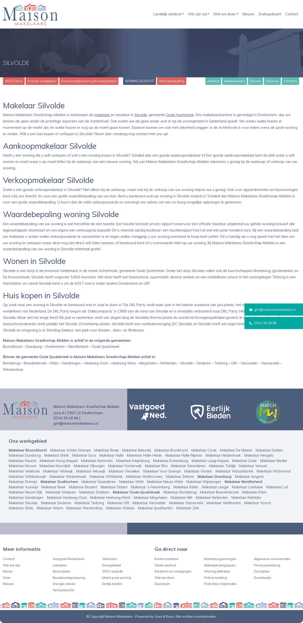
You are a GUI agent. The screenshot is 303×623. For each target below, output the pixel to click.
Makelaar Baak (106, 450)
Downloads (262, 578)
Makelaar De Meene (236, 450)
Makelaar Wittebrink (106, 476)
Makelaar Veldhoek (24, 471)
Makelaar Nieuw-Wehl (165, 482)
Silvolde (140, 115)
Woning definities (217, 571)
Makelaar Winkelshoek (68, 476)
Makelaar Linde (244, 461)
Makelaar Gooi (84, 455)
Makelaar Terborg (89, 503)
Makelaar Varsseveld (186, 503)
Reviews (272, 81)
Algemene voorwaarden (272, 559)
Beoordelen (62, 571)
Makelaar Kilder (186, 487)
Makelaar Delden (269, 450)
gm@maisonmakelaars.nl (272, 309)
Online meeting (215, 578)
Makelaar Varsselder (149, 503)
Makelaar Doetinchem (59, 482)
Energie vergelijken (42, 81)
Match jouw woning (116, 578)
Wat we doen (224, 14)
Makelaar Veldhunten (224, 503)
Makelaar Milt (181, 497)
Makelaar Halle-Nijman (183, 455)
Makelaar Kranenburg (170, 461)
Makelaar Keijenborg (133, 461)
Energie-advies (64, 584)
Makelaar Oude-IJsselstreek (136, 492)
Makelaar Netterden (212, 497)
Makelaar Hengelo (259, 455)
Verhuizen (109, 559)
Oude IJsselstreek (180, 115)
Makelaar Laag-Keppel (210, 461)
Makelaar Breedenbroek (219, 492)
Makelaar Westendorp (84, 508)
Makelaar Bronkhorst (171, 450)
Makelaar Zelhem (180, 476)
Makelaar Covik (204, 450)
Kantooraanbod (166, 559)
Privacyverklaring (267, 565)
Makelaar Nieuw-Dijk (25, 492)
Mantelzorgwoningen (220, 559)
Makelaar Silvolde (23, 503)
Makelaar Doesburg (214, 476)
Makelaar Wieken (120, 508)
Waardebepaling (171, 81)
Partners (290, 81)
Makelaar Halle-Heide (144, 455)
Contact (291, 14)
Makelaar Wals (21, 508)
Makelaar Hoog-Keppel (59, 461)
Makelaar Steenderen (188, 466)
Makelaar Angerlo (249, 476)
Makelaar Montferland (243, 482)
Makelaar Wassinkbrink (234, 471)
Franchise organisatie (220, 584)
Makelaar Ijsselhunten (155, 508)
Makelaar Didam (114, 487)
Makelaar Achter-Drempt (70, 450)
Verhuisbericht (63, 590)
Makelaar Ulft (118, 503)
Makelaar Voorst (257, 503)
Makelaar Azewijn (23, 487)
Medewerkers (234, 81)
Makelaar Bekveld (136, 450)
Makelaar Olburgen (89, 466)
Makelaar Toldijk (222, 466)
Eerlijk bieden (112, 584)
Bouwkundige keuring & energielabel (88, 81)
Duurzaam (162, 584)
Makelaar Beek (53, 487)
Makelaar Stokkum (61, 492)
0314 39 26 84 (263, 323)
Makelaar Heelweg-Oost (67, 497)
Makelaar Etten (254, 492)
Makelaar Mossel (22, 466)
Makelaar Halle (111, 455)
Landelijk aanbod (167, 14)
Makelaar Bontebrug (180, 492)
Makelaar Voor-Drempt (162, 471)
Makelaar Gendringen (26, 497)
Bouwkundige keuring (69, 578)
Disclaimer (262, 571)
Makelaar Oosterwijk (125, 466)
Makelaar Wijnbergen (203, 482)
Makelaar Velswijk (90, 471)
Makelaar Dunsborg (25, 455)
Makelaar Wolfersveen (144, 476)
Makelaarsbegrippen (220, 565)
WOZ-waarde (112, 571)
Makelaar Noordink (55, 466)
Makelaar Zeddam (94, 492)
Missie (7, 571)
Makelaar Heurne (22, 461)
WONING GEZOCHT (139, 81)
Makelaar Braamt (83, 487)
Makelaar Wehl (131, 482)
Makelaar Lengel (215, 487)
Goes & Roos (164, 616)
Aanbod (213, 81)
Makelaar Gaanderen (99, 482)
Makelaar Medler (273, 461)
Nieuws (248, 14)
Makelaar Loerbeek (247, 487)
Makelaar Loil (277, 487)
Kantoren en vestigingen (173, 571)
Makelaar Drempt (23, 482)
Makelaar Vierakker (124, 471)
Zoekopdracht (269, 14)
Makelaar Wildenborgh (27, 476)
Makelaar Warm (50, 508)
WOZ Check (14, 81)
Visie (6, 578)
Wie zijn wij (197, 14)
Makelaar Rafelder (246, 497)
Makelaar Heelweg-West (110, 497)
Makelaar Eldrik (56, 455)
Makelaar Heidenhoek (223, 455)
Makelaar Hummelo (97, 461)
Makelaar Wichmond (274, 471)
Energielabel (111, 565)
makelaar (102, 115)
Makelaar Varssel (253, 466)
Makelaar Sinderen (56, 503)
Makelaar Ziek (187, 508)
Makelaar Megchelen (150, 497)
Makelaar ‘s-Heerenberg (150, 487)
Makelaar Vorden (198, 471)
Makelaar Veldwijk (58, 471)
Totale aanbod (165, 565)
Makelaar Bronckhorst (28, 450)
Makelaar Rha (156, 466)
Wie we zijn (11, 565)
